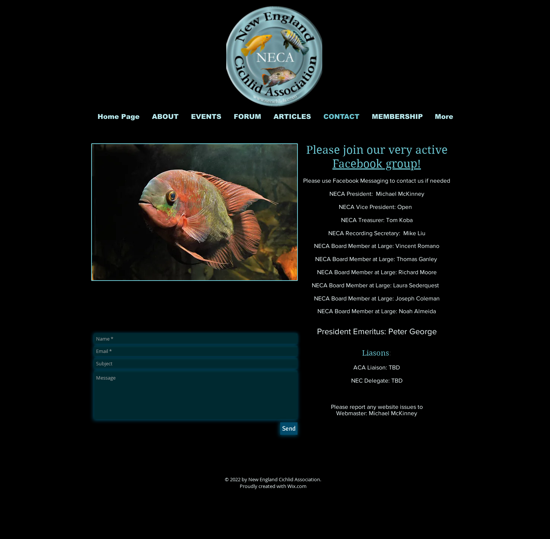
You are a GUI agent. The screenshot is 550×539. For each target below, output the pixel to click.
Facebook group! (376, 163)
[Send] (289, 428)
